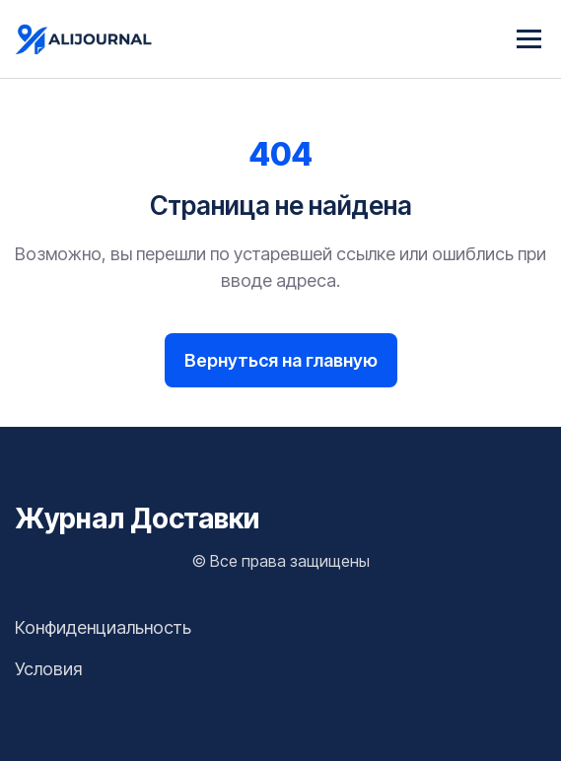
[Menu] (529, 39)
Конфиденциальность (103, 627)
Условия (48, 668)
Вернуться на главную (281, 360)
